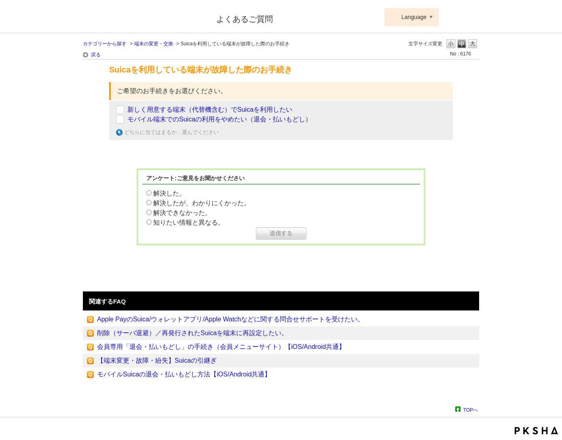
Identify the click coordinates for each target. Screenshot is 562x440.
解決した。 (169, 193)
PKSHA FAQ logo (536, 430)
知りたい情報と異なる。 (188, 222)
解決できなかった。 (182, 212)
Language (414, 17)
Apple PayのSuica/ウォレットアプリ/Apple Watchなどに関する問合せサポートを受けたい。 (230, 319)
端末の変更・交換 (153, 44)
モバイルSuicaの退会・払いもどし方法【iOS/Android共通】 (184, 374)
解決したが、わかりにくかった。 (201, 203)
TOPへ (470, 409)
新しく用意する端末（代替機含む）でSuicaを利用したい (209, 109)
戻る (96, 54)
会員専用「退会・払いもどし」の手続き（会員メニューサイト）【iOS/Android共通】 (221, 346)
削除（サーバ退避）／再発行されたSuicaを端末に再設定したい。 (192, 332)
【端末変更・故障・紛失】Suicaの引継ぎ (157, 360)
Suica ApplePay (144, 17)
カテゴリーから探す (105, 44)
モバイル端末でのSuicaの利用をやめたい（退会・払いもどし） (219, 119)
